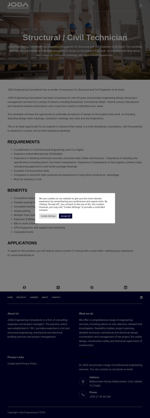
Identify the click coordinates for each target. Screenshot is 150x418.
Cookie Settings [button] (48, 216)
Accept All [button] (65, 216)
